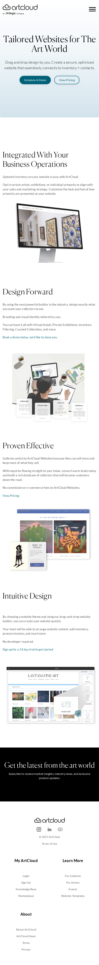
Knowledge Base (26, 889)
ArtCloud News (26, 936)
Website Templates (73, 895)
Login (26, 875)
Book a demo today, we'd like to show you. (30, 322)
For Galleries (73, 875)
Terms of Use (49, 843)
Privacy (26, 949)
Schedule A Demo (35, 80)
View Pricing (67, 80)
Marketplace (26, 895)
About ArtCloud (26, 929)
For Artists (73, 882)
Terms (26, 942)
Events (73, 889)
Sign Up (26, 882)
